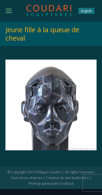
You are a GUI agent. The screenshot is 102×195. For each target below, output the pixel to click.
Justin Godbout (62, 183)
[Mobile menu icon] (8, 11)
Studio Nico (80, 178)
